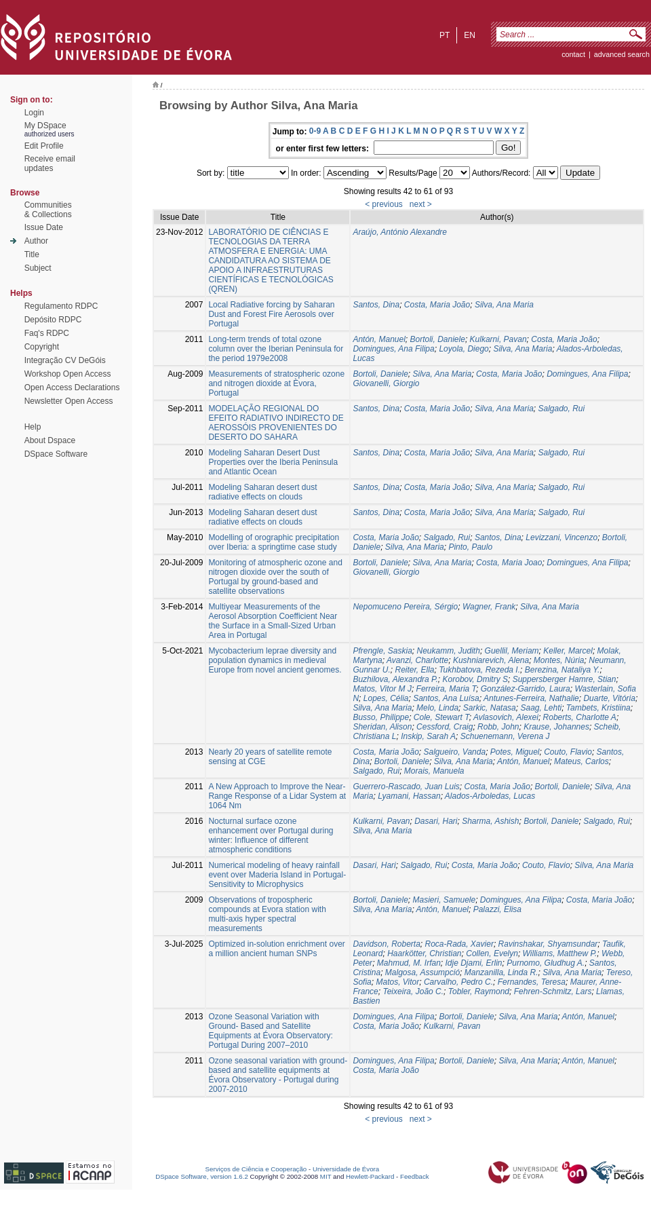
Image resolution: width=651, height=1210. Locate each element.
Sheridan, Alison (382, 727)
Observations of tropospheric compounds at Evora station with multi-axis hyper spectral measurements (267, 914)
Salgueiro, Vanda (455, 752)
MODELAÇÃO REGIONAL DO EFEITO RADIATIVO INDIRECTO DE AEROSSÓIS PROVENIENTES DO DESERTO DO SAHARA (275, 423)
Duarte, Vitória (609, 698)
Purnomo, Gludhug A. (546, 963)
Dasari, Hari (435, 821)
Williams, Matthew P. (560, 953)
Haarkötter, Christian (424, 953)
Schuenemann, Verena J (505, 736)
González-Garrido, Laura (525, 689)
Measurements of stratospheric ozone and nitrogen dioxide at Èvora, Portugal (276, 383)
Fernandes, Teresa (532, 982)
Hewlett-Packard (370, 1176)
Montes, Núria (559, 660)
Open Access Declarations (72, 387)
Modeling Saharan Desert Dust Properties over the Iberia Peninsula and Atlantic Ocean (273, 462)
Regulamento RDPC (61, 306)
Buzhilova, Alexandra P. (395, 679)
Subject (38, 268)
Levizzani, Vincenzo (561, 537)
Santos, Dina (376, 304)
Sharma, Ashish (490, 821)
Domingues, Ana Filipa (393, 349)
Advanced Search (622, 54)
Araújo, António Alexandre (400, 232)
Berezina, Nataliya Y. (562, 670)
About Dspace (49, 440)
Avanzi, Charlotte (417, 660)
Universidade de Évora (346, 1169)
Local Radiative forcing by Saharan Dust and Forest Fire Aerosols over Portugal (271, 314)
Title (31, 254)
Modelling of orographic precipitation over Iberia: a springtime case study (273, 542)
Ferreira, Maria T (446, 689)
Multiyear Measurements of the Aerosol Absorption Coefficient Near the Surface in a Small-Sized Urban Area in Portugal (272, 621)
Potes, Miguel (515, 752)
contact (573, 54)
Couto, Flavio (568, 752)
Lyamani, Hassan (409, 796)
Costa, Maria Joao (509, 562)
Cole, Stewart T (441, 717)
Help (32, 427)
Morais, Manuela (434, 771)
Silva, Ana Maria (504, 304)
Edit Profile (44, 146)
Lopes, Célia (386, 698)
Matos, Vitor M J (382, 689)
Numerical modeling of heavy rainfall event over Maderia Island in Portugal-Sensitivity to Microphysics (277, 875)
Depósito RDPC (53, 319)
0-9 (315, 131)
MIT (326, 1176)
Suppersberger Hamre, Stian (564, 679)
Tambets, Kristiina (598, 708)
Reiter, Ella (414, 670)
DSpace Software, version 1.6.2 (201, 1176)
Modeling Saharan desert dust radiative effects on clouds (262, 492)
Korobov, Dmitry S (475, 679)
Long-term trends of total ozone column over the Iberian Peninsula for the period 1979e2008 (275, 349)
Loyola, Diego (463, 349)
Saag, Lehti (540, 708)
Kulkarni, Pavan (498, 339)
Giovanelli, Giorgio (386, 383)
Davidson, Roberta (386, 944)
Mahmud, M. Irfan (409, 963)
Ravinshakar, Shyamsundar (548, 944)
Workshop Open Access (67, 374)
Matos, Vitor (397, 982)
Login (34, 112)
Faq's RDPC (46, 333)
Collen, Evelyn (492, 953)
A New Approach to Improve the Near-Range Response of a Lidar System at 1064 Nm (277, 796)
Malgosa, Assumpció (422, 972)
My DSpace (45, 125)
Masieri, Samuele (443, 900)
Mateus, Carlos (581, 761)
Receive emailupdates (49, 163)
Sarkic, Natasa (489, 708)
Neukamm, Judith (448, 651)
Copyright (41, 347)
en (469, 35)
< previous (384, 204)
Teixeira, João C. (412, 991)
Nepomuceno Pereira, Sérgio (405, 606)
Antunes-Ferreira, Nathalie (531, 698)
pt (444, 35)
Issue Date (43, 227)
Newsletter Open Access (68, 401)
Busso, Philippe (381, 717)
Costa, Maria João (437, 304)
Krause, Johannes (556, 727)
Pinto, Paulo (470, 547)
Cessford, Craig (444, 727)
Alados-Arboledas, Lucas (490, 796)
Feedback (414, 1176)
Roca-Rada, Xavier (459, 944)
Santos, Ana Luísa (446, 698)
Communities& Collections (48, 209)
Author (36, 241)
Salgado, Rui (561, 408)
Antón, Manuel (379, 339)
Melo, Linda (437, 708)
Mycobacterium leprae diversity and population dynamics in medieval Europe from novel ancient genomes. (274, 660)
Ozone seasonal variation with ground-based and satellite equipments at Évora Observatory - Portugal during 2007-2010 (277, 1075)
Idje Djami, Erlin (474, 963)
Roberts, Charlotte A (579, 717)
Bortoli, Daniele (437, 339)
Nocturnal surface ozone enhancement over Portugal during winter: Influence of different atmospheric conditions (270, 835)
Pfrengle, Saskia (382, 651)
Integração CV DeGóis (65, 360)
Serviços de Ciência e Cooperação (256, 1169)
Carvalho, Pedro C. (458, 982)
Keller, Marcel (568, 651)
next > (421, 204)
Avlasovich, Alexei (505, 717)
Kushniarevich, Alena (491, 660)
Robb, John (498, 727)
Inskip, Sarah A (428, 736)
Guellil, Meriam (512, 651)
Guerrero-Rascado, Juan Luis (406, 786)
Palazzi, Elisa (497, 909)
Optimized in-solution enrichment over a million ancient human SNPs (276, 948)
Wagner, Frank (488, 606)
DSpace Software (55, 454)
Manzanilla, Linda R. (501, 972)
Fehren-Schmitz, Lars (553, 991)
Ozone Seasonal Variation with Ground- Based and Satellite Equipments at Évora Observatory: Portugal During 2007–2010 (270, 1031)
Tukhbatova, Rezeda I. (479, 670)
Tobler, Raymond (478, 991)
